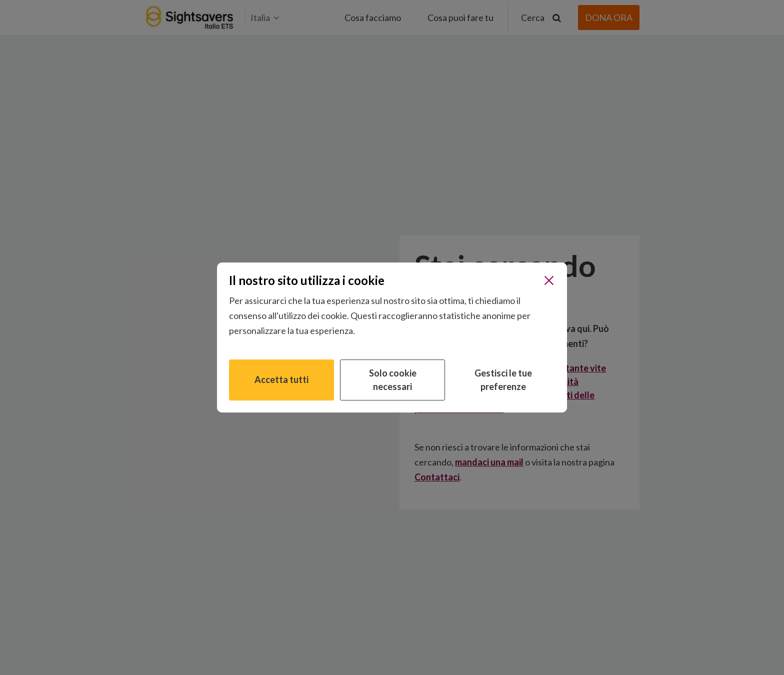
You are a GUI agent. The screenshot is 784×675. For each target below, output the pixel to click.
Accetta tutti (281, 379)
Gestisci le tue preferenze (503, 380)
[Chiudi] (549, 280)
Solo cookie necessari (392, 380)
